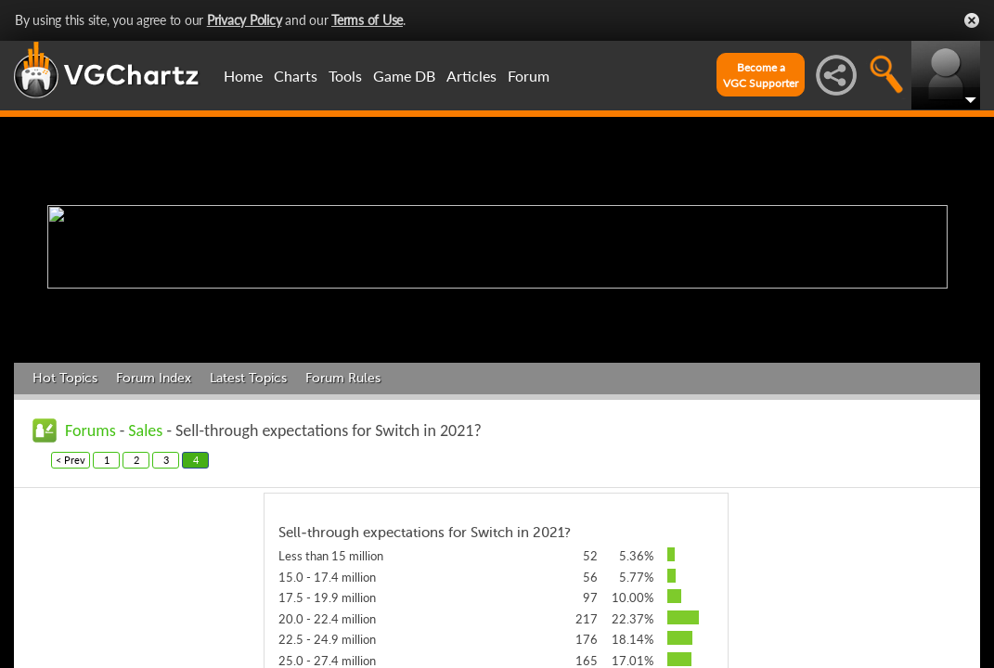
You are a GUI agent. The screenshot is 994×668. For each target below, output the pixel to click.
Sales (145, 430)
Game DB (404, 75)
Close (971, 20)
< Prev (70, 460)
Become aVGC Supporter (760, 75)
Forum (528, 75)
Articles (471, 75)
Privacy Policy (244, 20)
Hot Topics (64, 378)
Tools (345, 75)
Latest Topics (248, 378)
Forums (90, 430)
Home (243, 75)
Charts (295, 75)
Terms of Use (367, 20)
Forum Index (153, 378)
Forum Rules (343, 378)
